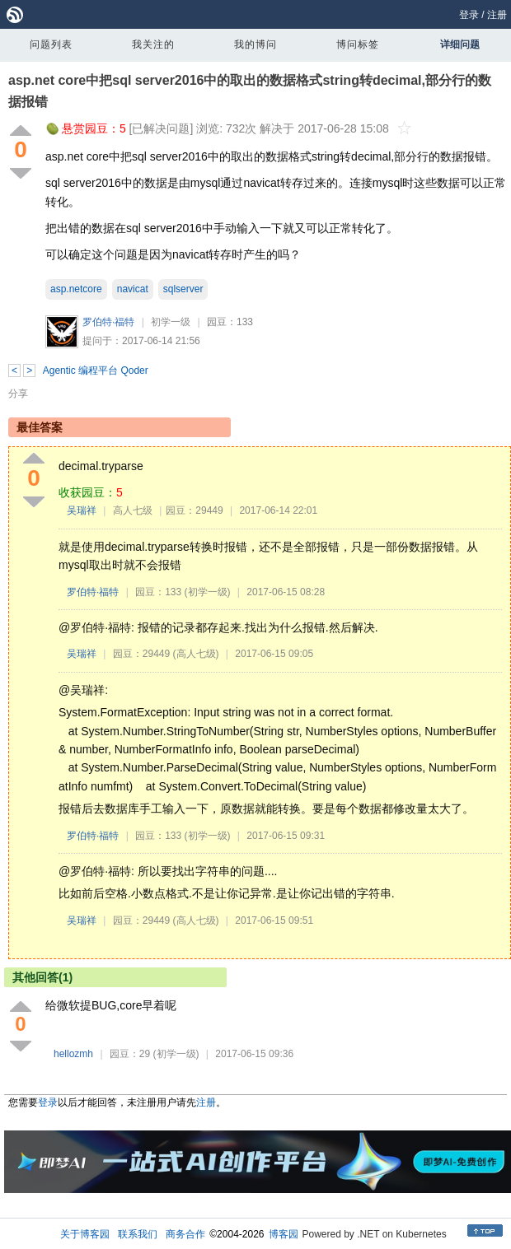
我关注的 (153, 44)
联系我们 (137, 1234)
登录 (469, 15)
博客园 (283, 1234)
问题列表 (51, 44)
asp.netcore (76, 289)
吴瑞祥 (81, 510)
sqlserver (183, 289)
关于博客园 (85, 1234)
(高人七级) (196, 653)
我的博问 (255, 44)
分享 (18, 393)
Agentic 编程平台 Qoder (95, 370)
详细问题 (460, 44)
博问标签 (357, 44)
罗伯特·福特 (108, 322)
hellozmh (73, 1054)
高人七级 (132, 510)
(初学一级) (208, 592)
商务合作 (185, 1234)
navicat (132, 289)
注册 (497, 15)
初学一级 (170, 322)
